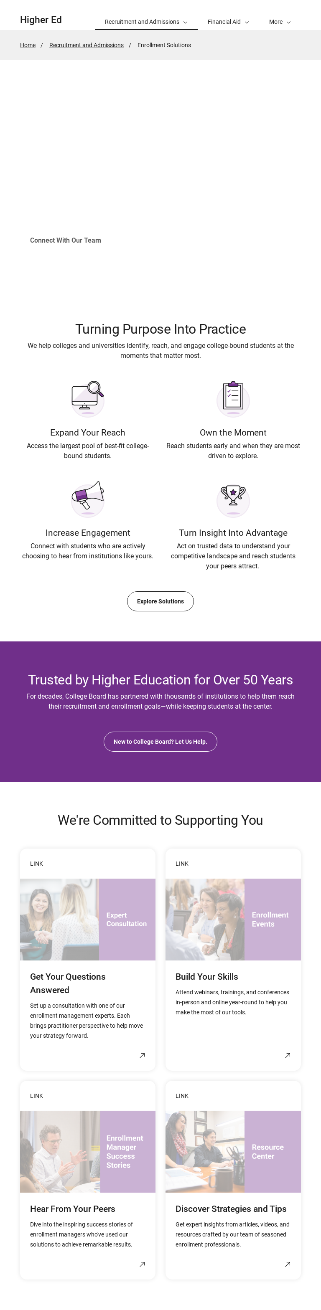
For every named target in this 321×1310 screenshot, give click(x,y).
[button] (280, 15)
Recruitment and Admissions (86, 45)
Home (28, 45)
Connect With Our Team (65, 240)
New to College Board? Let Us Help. (160, 741)
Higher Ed (41, 19)
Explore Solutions (160, 601)
